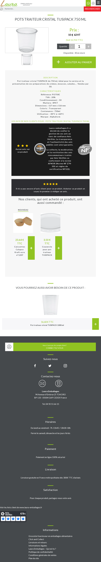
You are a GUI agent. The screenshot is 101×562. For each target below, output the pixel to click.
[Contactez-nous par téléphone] (58, 385)
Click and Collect (36, 539)
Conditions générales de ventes (42, 555)
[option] (50, 310)
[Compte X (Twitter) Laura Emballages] (49, 366)
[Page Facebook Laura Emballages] (35, 366)
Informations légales (38, 545)
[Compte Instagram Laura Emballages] (65, 366)
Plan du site (34, 558)
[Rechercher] (92, 9)
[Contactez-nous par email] (42, 385)
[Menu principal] (98, 2)
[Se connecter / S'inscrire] (93, 3)
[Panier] (88, 3)
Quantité (63, 46)
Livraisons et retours (38, 542)
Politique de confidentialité (41, 552)
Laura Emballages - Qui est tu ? (42, 548)
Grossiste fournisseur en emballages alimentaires (50, 536)
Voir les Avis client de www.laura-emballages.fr (21, 507)
